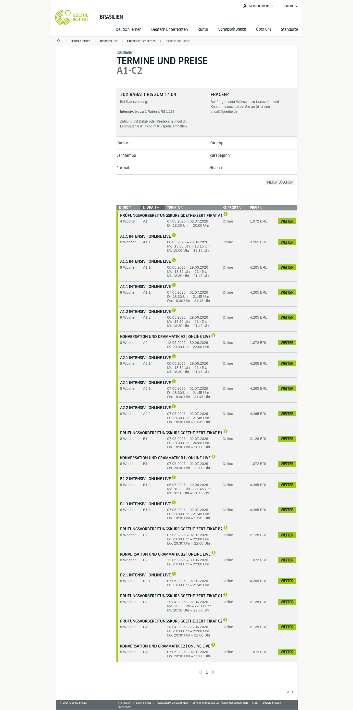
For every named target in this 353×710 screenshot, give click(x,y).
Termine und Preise (177, 41)
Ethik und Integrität (203, 702)
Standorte (289, 29)
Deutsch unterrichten (169, 29)
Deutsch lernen (128, 29)
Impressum (124, 702)
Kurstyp (216, 143)
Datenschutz (143, 702)
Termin (174, 208)
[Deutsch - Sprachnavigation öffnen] (290, 6)
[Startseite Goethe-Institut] (71, 17)
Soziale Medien (272, 702)
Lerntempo (126, 155)
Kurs (124, 208)
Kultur (203, 29)
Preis (256, 208)
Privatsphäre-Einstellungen (172, 702)
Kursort (123, 143)
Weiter (287, 221)
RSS (255, 702)
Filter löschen (280, 182)
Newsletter (124, 706)
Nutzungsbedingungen (234, 702)
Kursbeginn (219, 155)
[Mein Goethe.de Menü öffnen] (258, 6)
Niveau (215, 168)
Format (122, 168)
